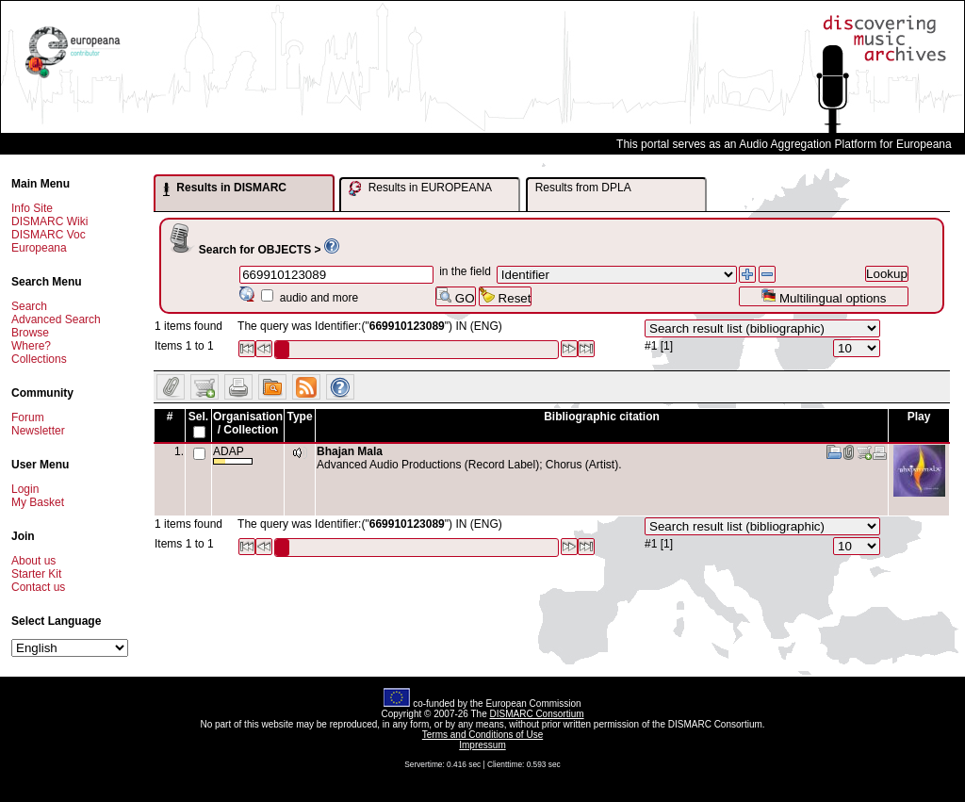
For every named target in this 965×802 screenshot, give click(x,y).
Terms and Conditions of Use (482, 734)
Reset (506, 296)
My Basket (37, 502)
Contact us (38, 587)
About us (33, 560)
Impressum (482, 745)
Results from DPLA (583, 187)
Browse (30, 332)
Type (299, 416)
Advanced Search (56, 319)
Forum (27, 417)
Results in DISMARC (224, 188)
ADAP (233, 455)
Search (29, 306)
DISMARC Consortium (537, 714)
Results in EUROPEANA (420, 188)
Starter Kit (36, 574)
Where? (31, 345)
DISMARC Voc (48, 234)
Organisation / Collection (248, 423)
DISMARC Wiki (49, 221)
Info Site (32, 208)
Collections (39, 359)
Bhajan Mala (350, 451)
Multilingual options (823, 296)
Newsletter (38, 430)
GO (455, 296)
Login (25, 489)
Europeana (39, 247)
